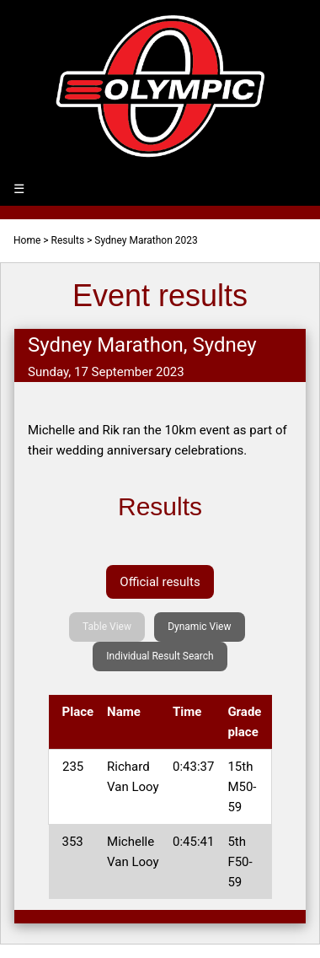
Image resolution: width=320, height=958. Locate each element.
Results (68, 240)
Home (26, 240)
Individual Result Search (159, 656)
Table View (107, 626)
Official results (160, 581)
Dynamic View (199, 626)
